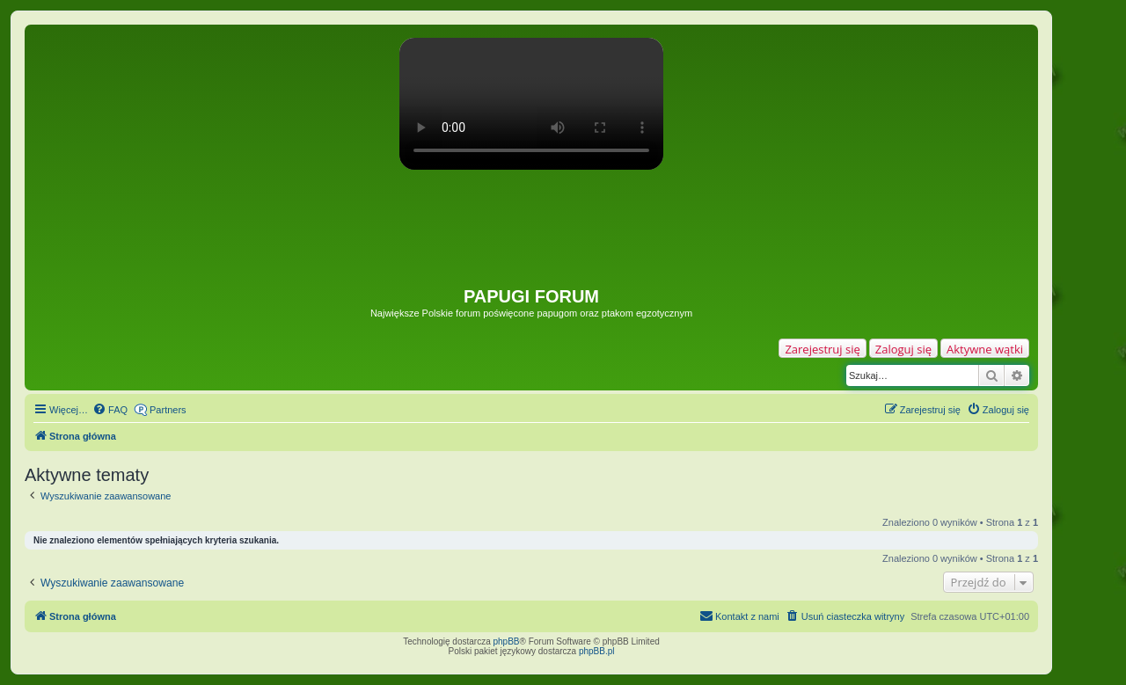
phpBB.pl (597, 651)
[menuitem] (110, 409)
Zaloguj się (903, 349)
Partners (168, 409)
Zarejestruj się (822, 349)
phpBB (507, 641)
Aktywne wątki (985, 349)
